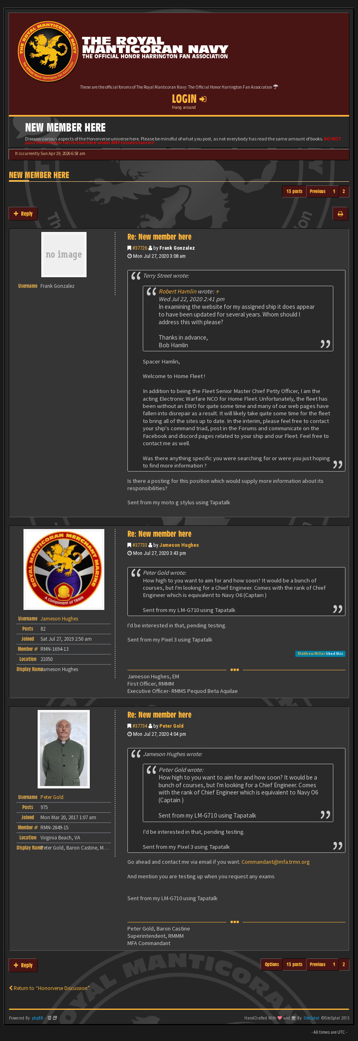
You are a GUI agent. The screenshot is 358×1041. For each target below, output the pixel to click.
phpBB (37, 1018)
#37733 (139, 545)
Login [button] (189, 99)
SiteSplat (311, 1018)
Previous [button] (318, 191)
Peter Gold (171, 726)
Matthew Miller (311, 653)
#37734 (139, 726)
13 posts (294, 191)
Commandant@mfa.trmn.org (275, 861)
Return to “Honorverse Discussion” (49, 988)
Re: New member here (159, 237)
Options (272, 964)
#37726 (139, 248)
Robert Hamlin (177, 291)
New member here (39, 175)
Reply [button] (23, 213)
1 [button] (334, 191)
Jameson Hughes (179, 545)
